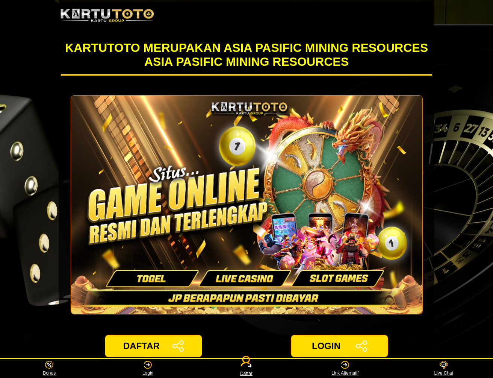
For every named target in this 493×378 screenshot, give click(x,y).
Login (147, 368)
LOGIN (339, 346)
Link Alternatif (344, 368)
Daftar (246, 368)
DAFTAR (153, 346)
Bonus (49, 368)
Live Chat (443, 368)
